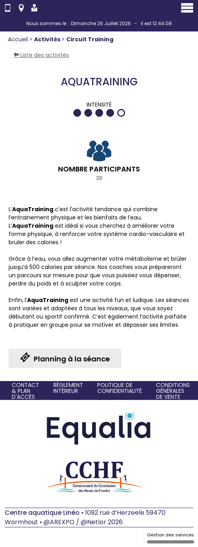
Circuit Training (89, 39)
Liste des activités (41, 55)
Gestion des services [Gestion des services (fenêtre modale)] (170, 537)
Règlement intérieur (68, 388)
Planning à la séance (65, 358)
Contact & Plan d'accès (25, 391)
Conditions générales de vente (173, 391)
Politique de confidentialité (119, 388)
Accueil (18, 39)
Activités (48, 39)
